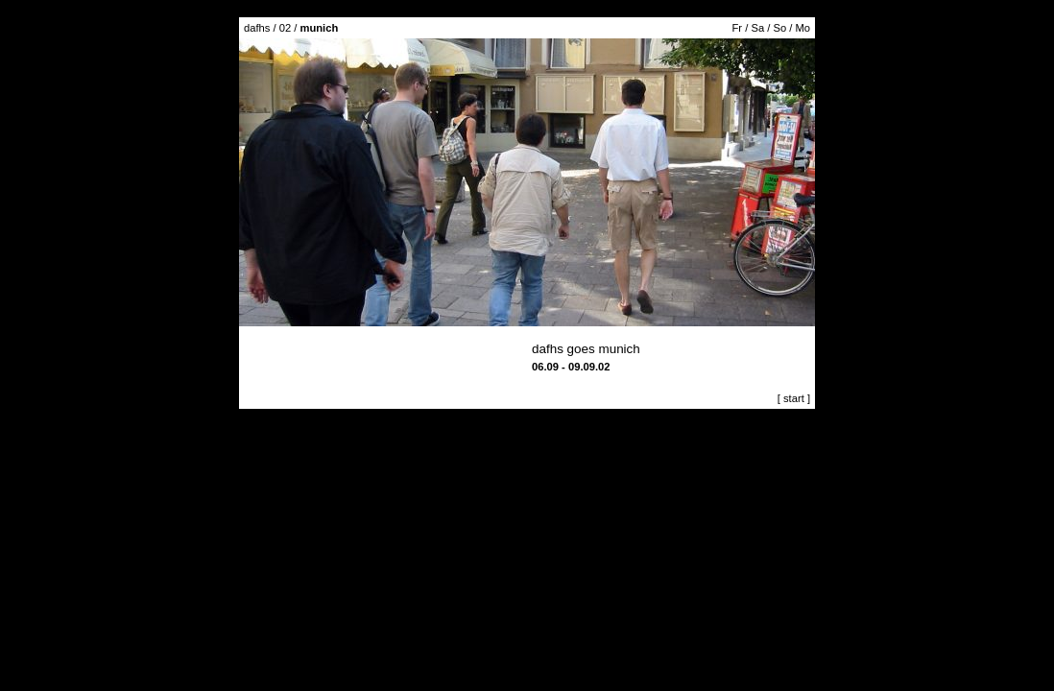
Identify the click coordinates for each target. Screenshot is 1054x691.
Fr (737, 28)
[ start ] (794, 398)
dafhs (257, 28)
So (779, 28)
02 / (309, 28)
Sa (757, 28)
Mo (802, 28)
